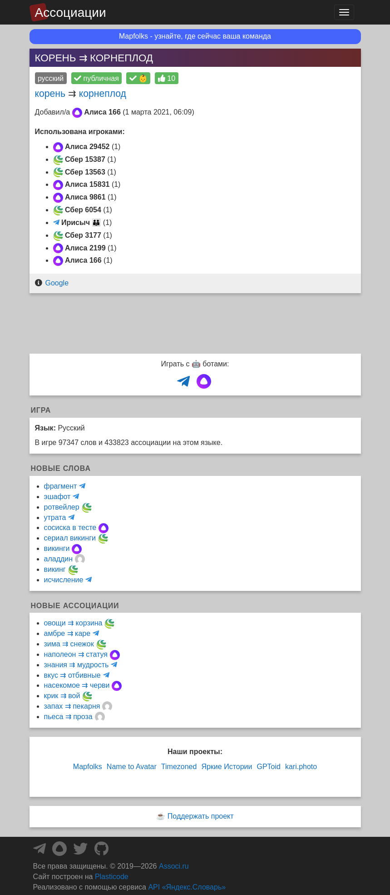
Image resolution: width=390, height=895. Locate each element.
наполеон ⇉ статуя (76, 654)
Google (57, 283)
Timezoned (179, 766)
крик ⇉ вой (62, 696)
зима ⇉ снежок (69, 644)
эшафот (57, 496)
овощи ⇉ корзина (73, 623)
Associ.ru (174, 866)
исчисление (64, 580)
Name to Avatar (132, 766)
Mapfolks (87, 766)
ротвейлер (61, 507)
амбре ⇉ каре (67, 633)
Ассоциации (70, 12)
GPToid (268, 766)
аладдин (58, 559)
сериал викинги (70, 538)
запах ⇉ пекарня (72, 706)
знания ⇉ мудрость (76, 665)
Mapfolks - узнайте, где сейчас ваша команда (195, 36)
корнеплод (102, 93)
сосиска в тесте (70, 527)
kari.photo (301, 766)
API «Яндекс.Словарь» (187, 887)
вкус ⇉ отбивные (72, 675)
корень (50, 93)
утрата (55, 517)
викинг (55, 569)
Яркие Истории (226, 766)
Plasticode (111, 876)
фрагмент (60, 486)
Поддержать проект (201, 816)
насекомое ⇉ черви (77, 685)
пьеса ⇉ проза (68, 716)
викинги (57, 548)
